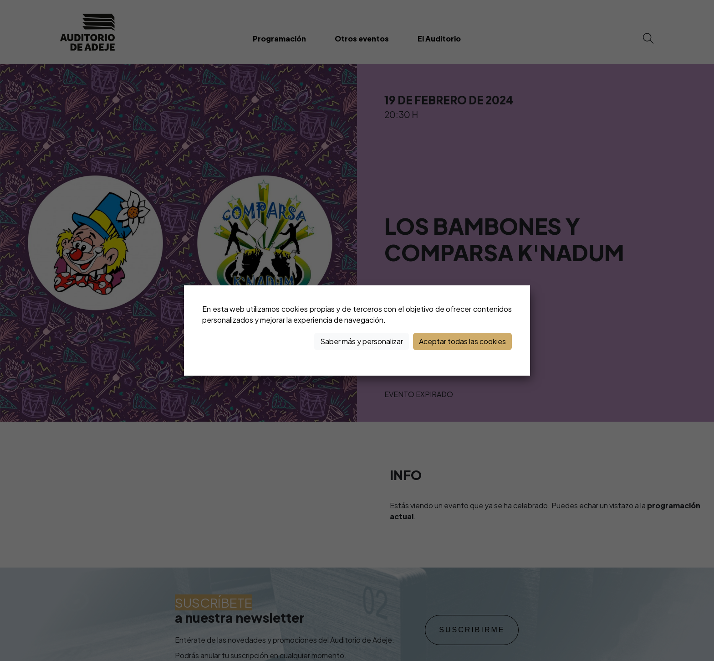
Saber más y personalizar (361, 341)
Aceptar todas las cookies (462, 341)
